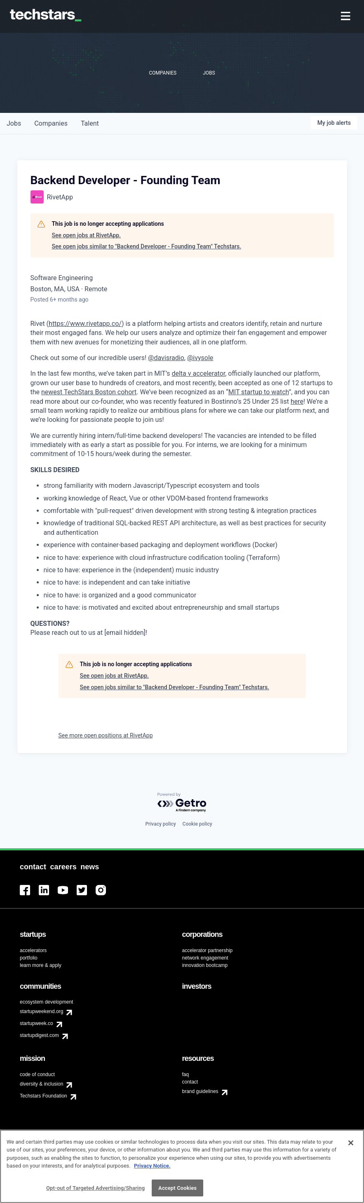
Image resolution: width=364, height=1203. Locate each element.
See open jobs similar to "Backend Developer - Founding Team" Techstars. (146, 246)
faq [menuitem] (185, 1074)
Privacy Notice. (152, 1169)
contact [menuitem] (190, 1082)
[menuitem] (346, 16)
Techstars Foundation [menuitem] (43, 1096)
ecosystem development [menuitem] (46, 1002)
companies (51, 123)
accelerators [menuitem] (33, 950)
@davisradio (166, 358)
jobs (14, 123)
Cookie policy (197, 824)
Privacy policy (160, 824)
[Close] (351, 1146)
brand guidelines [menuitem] (200, 1091)
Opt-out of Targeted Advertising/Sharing (95, 1191)
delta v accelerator (198, 373)
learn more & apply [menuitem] (40, 965)
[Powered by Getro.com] (182, 803)
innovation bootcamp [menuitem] (205, 965)
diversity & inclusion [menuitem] (41, 1084)
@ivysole (200, 358)
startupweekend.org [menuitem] (41, 1011)
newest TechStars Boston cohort (88, 392)
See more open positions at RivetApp (106, 735)
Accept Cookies (177, 1191)
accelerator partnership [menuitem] (207, 950)
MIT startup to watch (258, 392)
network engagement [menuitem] (205, 958)
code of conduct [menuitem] (37, 1074)
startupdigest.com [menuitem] (39, 1035)
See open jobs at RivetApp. (86, 235)
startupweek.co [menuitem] (36, 1023)
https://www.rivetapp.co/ (85, 324)
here (297, 401)
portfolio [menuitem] (29, 958)
